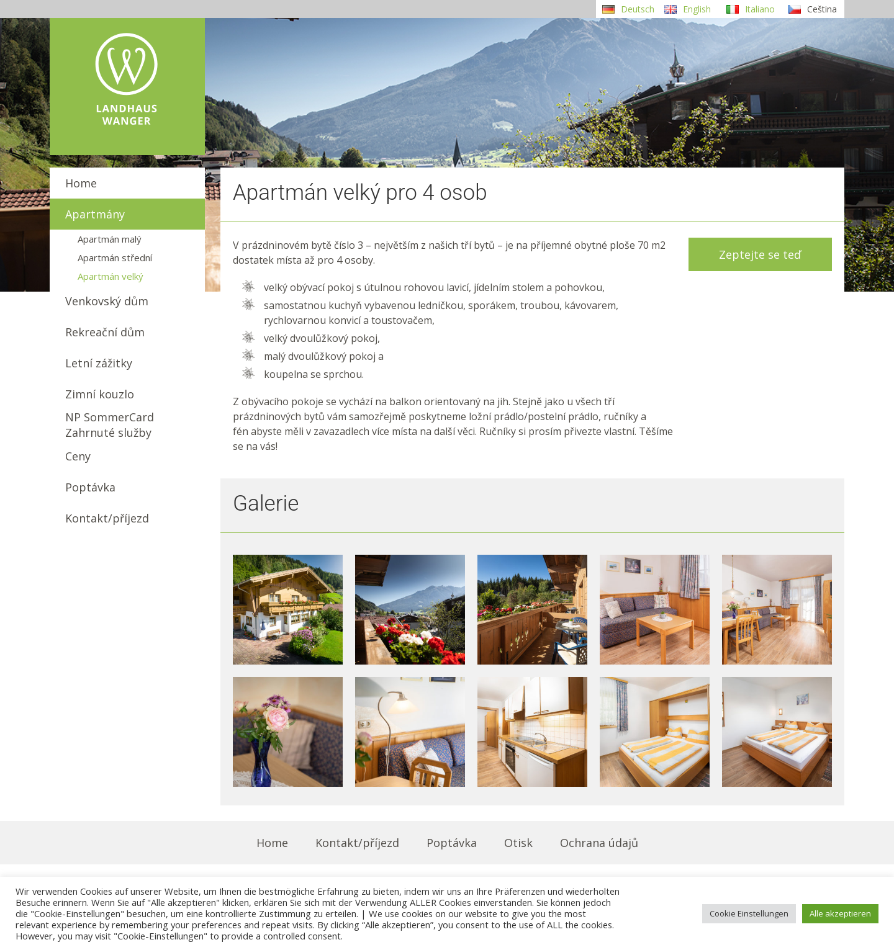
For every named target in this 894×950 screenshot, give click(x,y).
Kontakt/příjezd (107, 518)
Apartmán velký (110, 276)
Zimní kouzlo (99, 394)
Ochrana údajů (599, 842)
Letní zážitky (98, 363)
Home (81, 183)
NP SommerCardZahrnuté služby (109, 425)
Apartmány (95, 214)
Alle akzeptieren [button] (840, 913)
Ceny (78, 456)
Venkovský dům (106, 301)
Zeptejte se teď (760, 254)
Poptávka (90, 487)
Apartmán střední (115, 257)
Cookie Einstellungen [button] (749, 913)
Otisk (518, 842)
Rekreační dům (105, 332)
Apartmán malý (110, 239)
